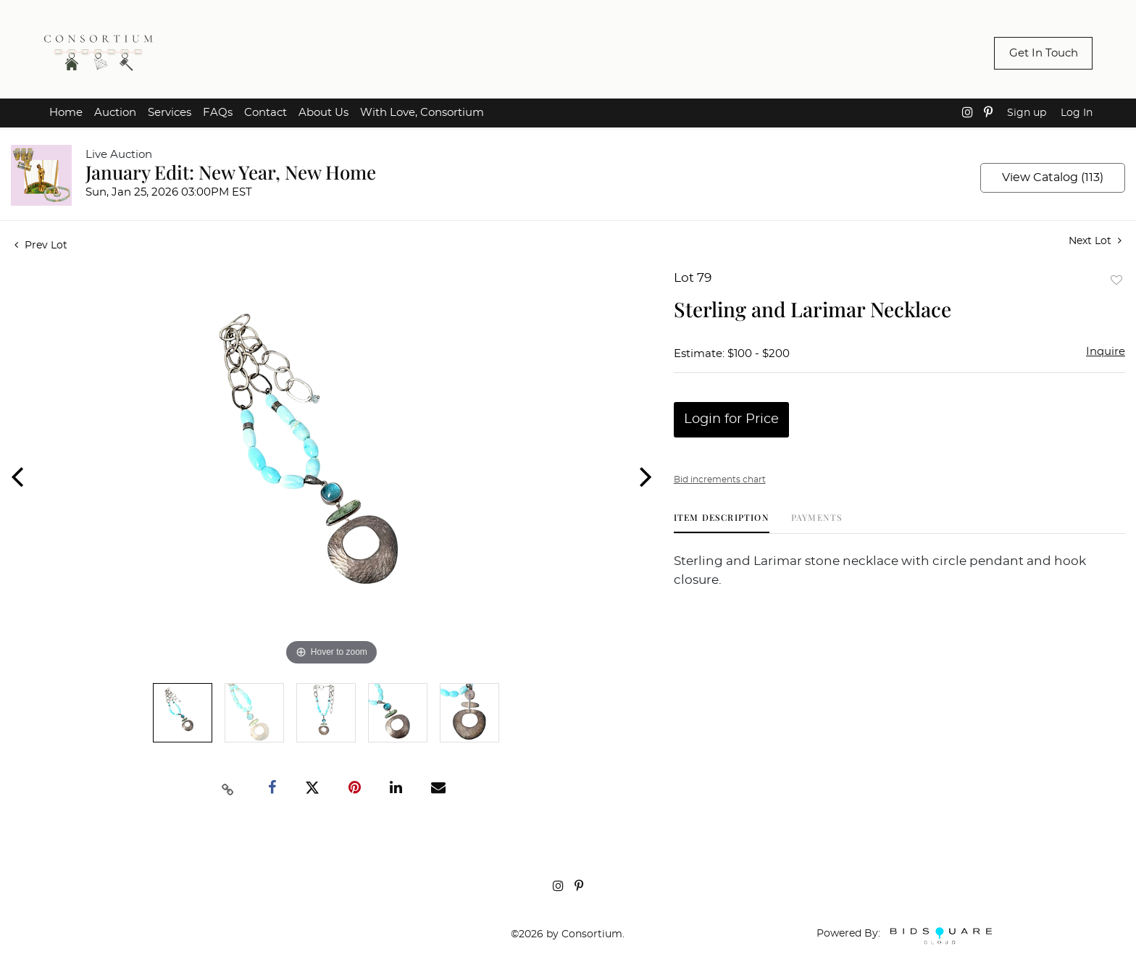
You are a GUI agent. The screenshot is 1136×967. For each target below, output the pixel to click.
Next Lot (1095, 240)
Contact (265, 112)
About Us (323, 112)
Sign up (1026, 113)
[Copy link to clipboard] (228, 788)
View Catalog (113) (1052, 177)
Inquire (1105, 351)
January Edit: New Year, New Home (230, 172)
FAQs (218, 112)
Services (169, 112)
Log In (1077, 113)
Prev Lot (40, 245)
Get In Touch (1043, 53)
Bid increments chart (720, 479)
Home (66, 112)
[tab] (721, 522)
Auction (115, 112)
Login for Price (731, 419)
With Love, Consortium (422, 112)
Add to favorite (1116, 280)
